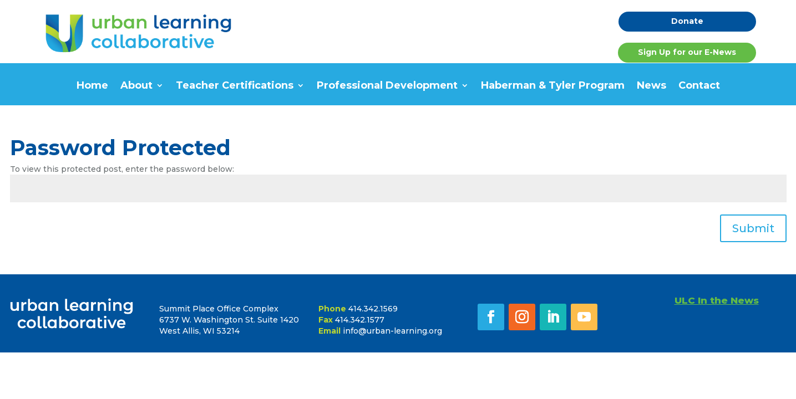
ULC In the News (717, 300)
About (136, 86)
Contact (699, 86)
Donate (687, 21)
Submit (753, 228)
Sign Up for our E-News (687, 52)
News (651, 86)
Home (92, 86)
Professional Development (387, 86)
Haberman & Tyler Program (553, 86)
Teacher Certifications (234, 86)
